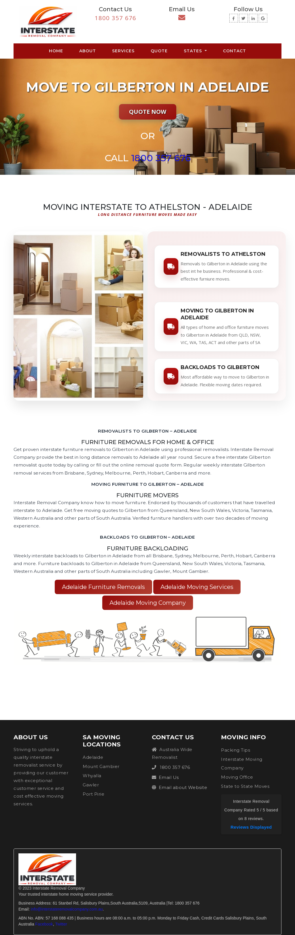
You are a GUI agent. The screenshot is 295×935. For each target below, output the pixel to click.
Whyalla (92, 775)
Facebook (44, 924)
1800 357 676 (115, 18)
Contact (234, 50)
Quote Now (147, 112)
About (87, 50)
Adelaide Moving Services (196, 586)
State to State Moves (245, 786)
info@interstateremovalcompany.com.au (67, 909)
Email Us (169, 777)
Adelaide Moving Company (147, 602)
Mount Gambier (101, 766)
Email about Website (183, 787)
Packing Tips (235, 750)
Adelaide (93, 757)
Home (57, 50)
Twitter (61, 924)
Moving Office (237, 777)
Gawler (91, 785)
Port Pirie (93, 794)
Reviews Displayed (251, 827)
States (193, 50)
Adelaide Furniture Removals (103, 586)
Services (123, 50)
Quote (159, 50)
